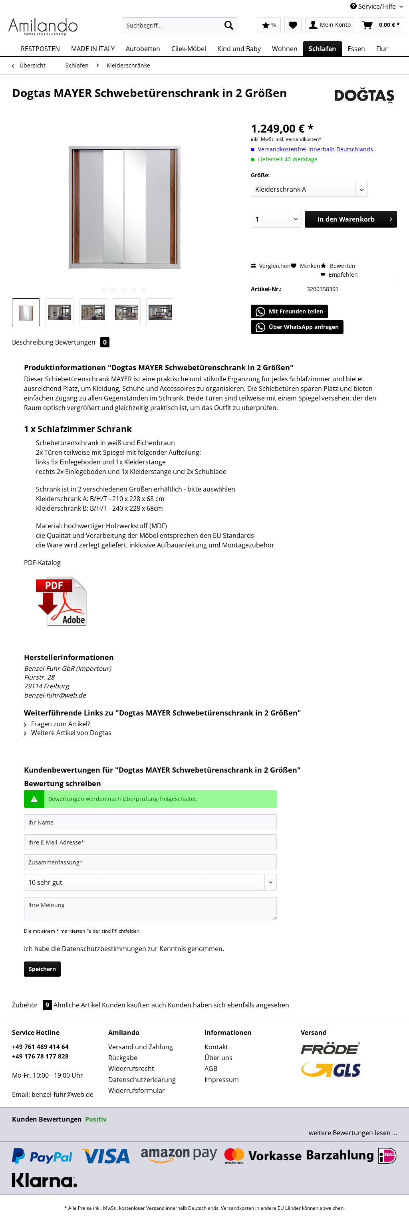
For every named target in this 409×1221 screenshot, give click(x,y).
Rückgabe (122, 1057)
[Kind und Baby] (239, 48)
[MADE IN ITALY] (93, 48)
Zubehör (33, 1005)
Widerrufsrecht (131, 1068)
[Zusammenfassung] (150, 862)
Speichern (42, 969)
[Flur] (382, 48)
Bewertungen (82, 342)
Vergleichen (271, 266)
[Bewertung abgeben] (150, 882)
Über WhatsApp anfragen (297, 327)
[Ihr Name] (150, 822)
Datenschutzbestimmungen (104, 948)
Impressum (221, 1079)
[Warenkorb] (381, 25)
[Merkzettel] (293, 25)
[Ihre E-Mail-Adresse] (150, 842)
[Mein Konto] (330, 25)
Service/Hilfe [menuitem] (373, 6)
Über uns (218, 1057)
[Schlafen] (322, 48)
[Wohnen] (284, 48)
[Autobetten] (143, 48)
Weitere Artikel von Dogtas (67, 732)
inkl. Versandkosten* (299, 139)
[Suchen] (228, 25)
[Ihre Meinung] (150, 908)
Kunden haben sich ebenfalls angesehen (228, 1005)
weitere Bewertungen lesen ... (353, 1132)
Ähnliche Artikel (77, 1005)
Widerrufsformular (136, 1090)
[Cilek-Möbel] (189, 48)
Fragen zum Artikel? (57, 724)
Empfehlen (339, 274)
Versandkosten (237, 1208)
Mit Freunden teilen (289, 312)
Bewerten (337, 266)
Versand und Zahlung (140, 1047)
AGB (210, 1068)
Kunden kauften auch (134, 1005)
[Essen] (356, 48)
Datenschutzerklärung (142, 1079)
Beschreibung (33, 342)
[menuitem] (180, 29)
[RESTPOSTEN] (40, 48)
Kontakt (216, 1047)
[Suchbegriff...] (180, 25)
